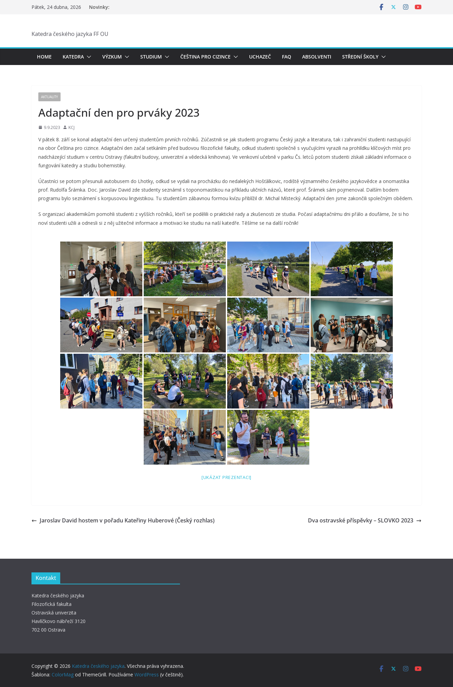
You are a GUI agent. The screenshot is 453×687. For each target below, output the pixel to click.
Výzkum (112, 56)
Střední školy (360, 56)
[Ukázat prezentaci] (226, 477)
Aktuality (49, 96)
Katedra (73, 56)
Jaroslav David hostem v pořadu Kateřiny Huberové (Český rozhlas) (123, 520)
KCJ (71, 127)
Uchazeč (260, 56)
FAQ (286, 56)
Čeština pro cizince (205, 56)
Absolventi (316, 56)
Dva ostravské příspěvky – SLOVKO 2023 (365, 520)
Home (44, 56)
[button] (87, 57)
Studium (151, 56)
